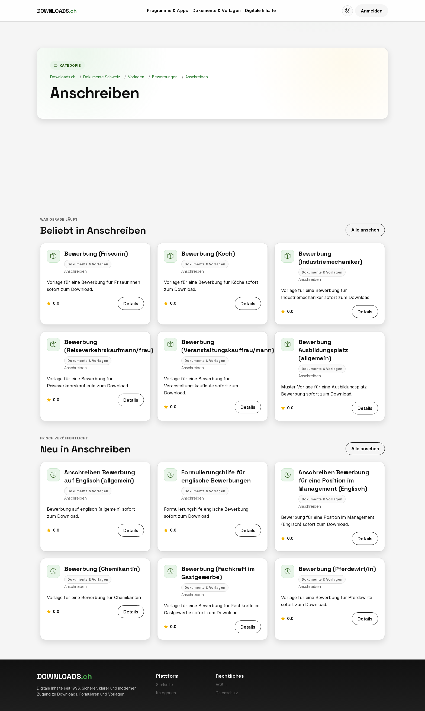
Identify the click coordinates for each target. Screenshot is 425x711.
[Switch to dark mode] (347, 10)
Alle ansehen (365, 230)
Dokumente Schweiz (101, 77)
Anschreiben (196, 77)
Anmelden (371, 11)
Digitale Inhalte (260, 10)
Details (130, 303)
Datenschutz (227, 692)
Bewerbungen (165, 77)
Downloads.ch (62, 77)
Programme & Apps (167, 10)
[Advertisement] (212, 168)
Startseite (164, 684)
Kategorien (166, 692)
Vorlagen (136, 77)
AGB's (221, 684)
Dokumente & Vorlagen (216, 10)
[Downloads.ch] (56, 11)
